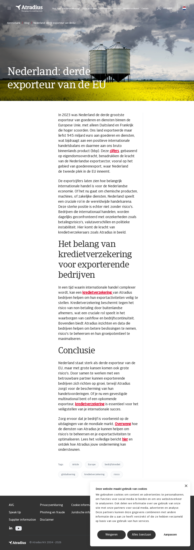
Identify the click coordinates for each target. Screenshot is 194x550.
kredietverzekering (89, 404)
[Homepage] (29, 8)
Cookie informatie (83, 505)
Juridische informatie (85, 512)
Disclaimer (47, 519)
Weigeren (111, 534)
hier (125, 439)
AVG (11, 505)
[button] (9, 8)
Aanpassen (170, 534)
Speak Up (15, 512)
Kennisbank (104, 9)
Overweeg (123, 424)
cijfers (114, 151)
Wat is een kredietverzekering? (66, 9)
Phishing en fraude (52, 512)
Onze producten (89, 9)
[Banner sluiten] (186, 486)
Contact (145, 9)
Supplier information (22, 519)
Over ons (117, 9)
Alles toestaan (141, 534)
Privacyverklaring (51, 505)
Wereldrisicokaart (131, 9)
